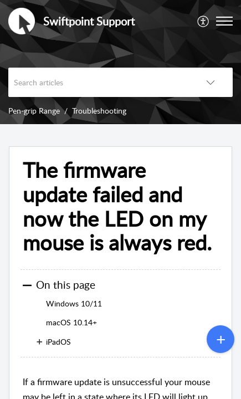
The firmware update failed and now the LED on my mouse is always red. (117, 206)
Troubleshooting (99, 110)
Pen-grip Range (34, 110)
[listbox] (210, 82)
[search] (98, 82)
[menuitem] (203, 21)
